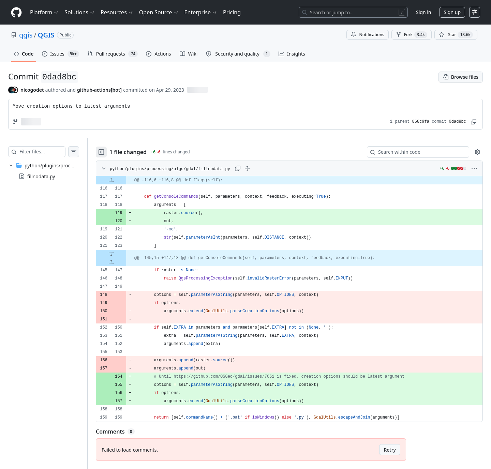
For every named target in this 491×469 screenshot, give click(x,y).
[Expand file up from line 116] (125, 180)
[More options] (474, 168)
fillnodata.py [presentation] (41, 176)
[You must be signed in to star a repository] (455, 35)
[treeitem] (50, 171)
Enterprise (201, 12)
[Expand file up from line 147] (125, 262)
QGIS (46, 35)
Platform (44, 12)
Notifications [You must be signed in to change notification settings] (367, 34)
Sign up (452, 12)
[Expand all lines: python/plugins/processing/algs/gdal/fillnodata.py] (261, 168)
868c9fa (420, 121)
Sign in (423, 12)
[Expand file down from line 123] (125, 254)
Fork (411, 34)
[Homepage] (16, 12)
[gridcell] (296, 180)
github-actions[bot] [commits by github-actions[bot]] (99, 90)
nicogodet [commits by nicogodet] (32, 90)
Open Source (159, 12)
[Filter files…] (49, 152)
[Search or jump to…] (353, 12)
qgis (25, 35)
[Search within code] (414, 152)
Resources (117, 12)
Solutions (79, 12)
